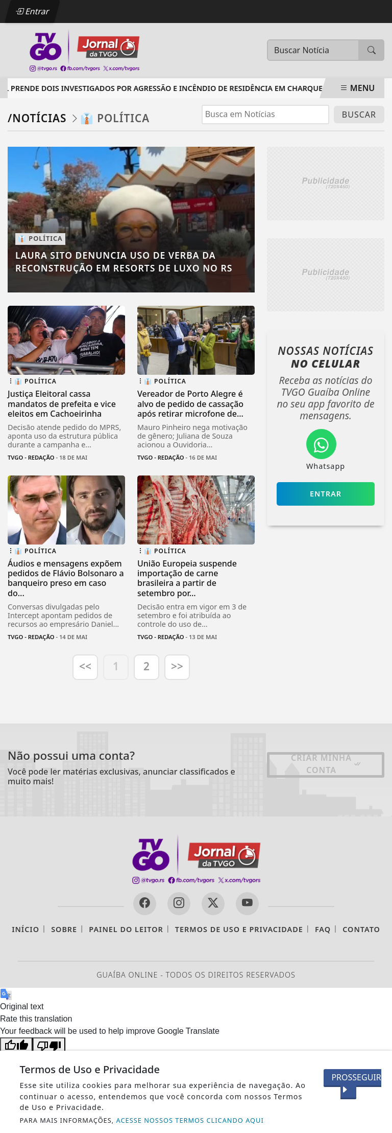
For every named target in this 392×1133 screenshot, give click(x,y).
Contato (361, 929)
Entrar (32, 11)
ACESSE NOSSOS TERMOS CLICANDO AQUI (190, 1120)
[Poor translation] (49, 1045)
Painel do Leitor (126, 929)
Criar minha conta (326, 764)
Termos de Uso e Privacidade (239, 929)
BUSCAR (359, 114)
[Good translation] (16, 1045)
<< (85, 666)
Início (25, 929)
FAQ (323, 929)
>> (177, 666)
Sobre (64, 929)
